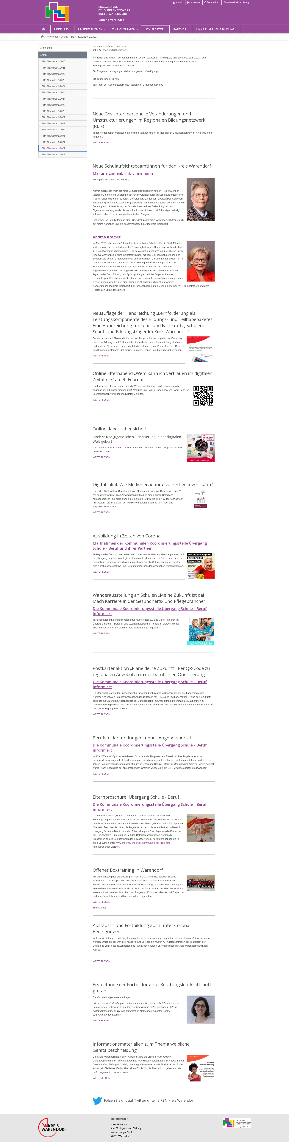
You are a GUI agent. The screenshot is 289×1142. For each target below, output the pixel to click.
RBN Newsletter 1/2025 (53, 80)
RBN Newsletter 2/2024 (53, 92)
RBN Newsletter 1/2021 (53, 148)
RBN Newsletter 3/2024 (53, 86)
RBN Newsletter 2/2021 (53, 142)
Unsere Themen (90, 29)
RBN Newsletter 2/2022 (53, 123)
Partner (179, 29)
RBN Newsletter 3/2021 (53, 136)
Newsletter (154, 29)
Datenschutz (211, 2)
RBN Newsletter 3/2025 (53, 68)
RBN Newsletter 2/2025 (53, 74)
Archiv (64, 36)
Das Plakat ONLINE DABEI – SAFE (112, 447)
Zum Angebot (100, 907)
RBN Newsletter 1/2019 (53, 154)
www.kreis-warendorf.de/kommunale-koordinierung (143, 842)
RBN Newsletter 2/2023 (53, 105)
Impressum (194, 2)
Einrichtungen (123, 29)
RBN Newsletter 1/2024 (53, 99)
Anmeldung (46, 47)
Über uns (61, 29)
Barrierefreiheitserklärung (236, 2)
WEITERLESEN (101, 142)
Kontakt (178, 2)
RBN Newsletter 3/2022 (53, 117)
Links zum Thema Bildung (215, 29)
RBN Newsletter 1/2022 (53, 129)
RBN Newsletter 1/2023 (53, 111)
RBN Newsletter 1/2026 (53, 61)
